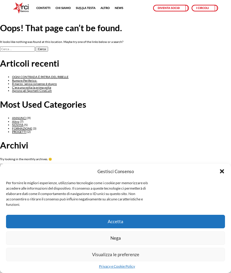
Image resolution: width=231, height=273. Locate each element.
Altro (105, 8)
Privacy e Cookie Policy (117, 266)
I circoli (202, 8)
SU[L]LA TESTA (85, 8)
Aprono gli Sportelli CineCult (32, 90)
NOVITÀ (17, 125)
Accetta (115, 221)
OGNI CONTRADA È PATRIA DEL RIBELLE (40, 77)
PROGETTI (19, 132)
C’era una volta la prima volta (31, 87)
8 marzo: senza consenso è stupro (34, 84)
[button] (222, 171)
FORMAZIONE (22, 128)
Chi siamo (63, 8)
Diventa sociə (169, 8)
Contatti (43, 8)
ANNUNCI (19, 118)
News (119, 8)
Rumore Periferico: (24, 80)
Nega (115, 238)
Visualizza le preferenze (115, 254)
